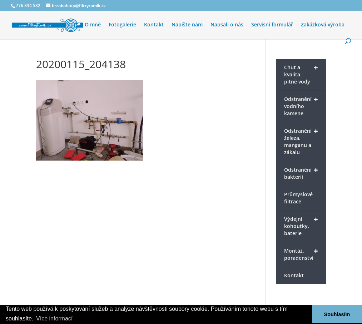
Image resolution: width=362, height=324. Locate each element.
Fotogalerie (122, 25)
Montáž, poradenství (301, 253)
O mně (93, 25)
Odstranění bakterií (301, 172)
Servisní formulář (272, 25)
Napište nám (187, 25)
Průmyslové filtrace (298, 198)
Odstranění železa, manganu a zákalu (301, 141)
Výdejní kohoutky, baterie (301, 225)
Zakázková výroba (322, 25)
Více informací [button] (54, 318)
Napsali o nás (226, 25)
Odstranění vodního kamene (301, 106)
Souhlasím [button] (337, 314)
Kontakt (154, 25)
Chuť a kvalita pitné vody (301, 74)
